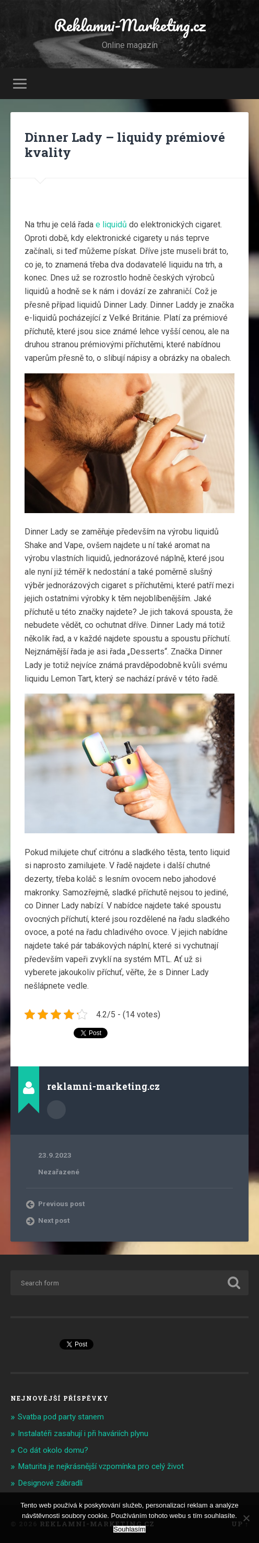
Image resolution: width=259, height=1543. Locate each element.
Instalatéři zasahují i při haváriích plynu (83, 1433)
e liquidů (111, 224)
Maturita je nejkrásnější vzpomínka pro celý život (101, 1466)
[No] (246, 1518)
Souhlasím (129, 1529)
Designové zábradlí (50, 1483)
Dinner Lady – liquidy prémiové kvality (125, 145)
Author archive (56, 1109)
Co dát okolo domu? (53, 1450)
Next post (53, 1220)
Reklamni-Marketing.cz (129, 25)
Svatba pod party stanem (61, 1416)
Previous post (61, 1203)
